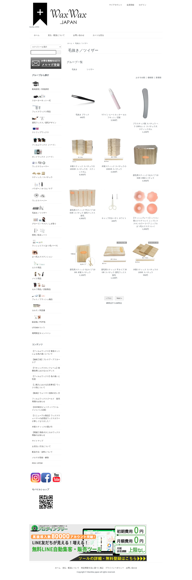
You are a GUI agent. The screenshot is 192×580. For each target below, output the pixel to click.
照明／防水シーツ (39, 232)
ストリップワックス (40, 130)
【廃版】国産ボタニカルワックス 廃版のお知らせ (46, 433)
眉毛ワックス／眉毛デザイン (44, 120)
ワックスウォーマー (40, 164)
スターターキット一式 (41, 97)
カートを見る (96, 35)
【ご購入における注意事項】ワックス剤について (46, 386)
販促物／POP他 (38, 319)
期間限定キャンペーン (41, 333)
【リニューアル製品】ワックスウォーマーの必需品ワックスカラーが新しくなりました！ (46, 418)
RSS (34, 463)
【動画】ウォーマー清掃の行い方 (46, 393)
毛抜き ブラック (82, 115)
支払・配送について (54, 35)
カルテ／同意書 (38, 307)
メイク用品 (38, 276)
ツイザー (90, 69)
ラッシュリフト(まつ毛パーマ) (44, 243)
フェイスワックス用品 (41, 109)
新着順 (158, 77)
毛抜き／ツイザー (81, 43)
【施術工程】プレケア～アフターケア (46, 360)
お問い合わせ (76, 35)
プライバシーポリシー (114, 568)
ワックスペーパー (39, 197)
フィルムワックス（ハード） (44, 141)
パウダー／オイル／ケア (42, 185)
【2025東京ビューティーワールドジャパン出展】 (45, 408)
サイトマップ (37, 441)
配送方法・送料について (42, 452)
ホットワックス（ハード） (43, 153)
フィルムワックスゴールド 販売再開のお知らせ (46, 400)
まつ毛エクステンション (42, 254)
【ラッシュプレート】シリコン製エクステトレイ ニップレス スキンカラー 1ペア (146, 221)
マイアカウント (114, 5)
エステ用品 (38, 265)
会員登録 (129, 5)
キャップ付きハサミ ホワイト (114, 218)
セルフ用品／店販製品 (41, 286)
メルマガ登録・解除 (40, 457)
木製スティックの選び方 (42, 427)
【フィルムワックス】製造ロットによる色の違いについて (46, 352)
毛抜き (74, 69)
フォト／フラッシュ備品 (42, 297)
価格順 (150, 77)
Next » (119, 298)
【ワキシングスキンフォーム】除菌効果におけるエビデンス (46, 369)
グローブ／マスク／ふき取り (44, 221)
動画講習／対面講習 (40, 85)
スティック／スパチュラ (42, 174)
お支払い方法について (41, 446)
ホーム (34, 35)
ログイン (141, 5)
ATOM (40, 463)
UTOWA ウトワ (38, 327)
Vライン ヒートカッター (112, 115)
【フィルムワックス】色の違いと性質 (46, 377)
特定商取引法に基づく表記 (92, 568)
